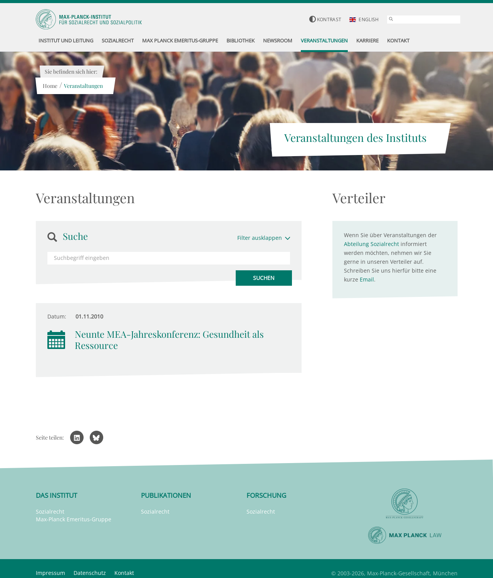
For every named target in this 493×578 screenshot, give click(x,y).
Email (367, 279)
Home (50, 85)
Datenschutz (90, 572)
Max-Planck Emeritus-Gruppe (73, 519)
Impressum (50, 572)
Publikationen (166, 495)
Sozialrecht (50, 511)
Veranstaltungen (83, 85)
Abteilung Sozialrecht (371, 244)
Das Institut (56, 495)
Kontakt (124, 572)
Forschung (266, 495)
